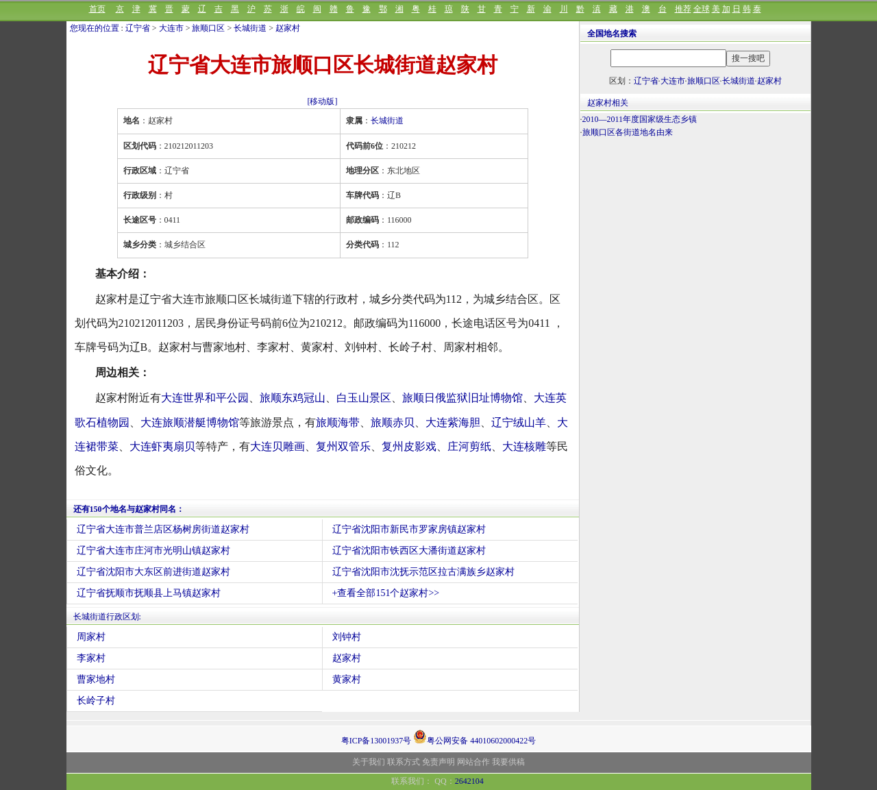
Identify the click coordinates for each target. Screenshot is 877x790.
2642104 (469, 781)
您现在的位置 (94, 28)
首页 (97, 9)
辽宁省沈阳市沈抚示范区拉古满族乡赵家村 (423, 572)
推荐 (683, 9)
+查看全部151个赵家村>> (386, 593)
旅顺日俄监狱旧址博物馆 (462, 398)
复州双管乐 (343, 446)
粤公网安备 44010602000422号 (474, 736)
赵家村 (287, 28)
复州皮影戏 (409, 446)
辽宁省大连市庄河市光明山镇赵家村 (153, 550)
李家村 (91, 658)
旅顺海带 (338, 422)
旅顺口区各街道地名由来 (627, 132)
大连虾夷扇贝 (162, 446)
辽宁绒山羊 (518, 422)
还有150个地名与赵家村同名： (128, 509)
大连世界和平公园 (205, 398)
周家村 (91, 637)
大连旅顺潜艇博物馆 (189, 422)
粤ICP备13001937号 (376, 740)
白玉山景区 (363, 398)
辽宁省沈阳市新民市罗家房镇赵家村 (409, 529)
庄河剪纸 (469, 446)
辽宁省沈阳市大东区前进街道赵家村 (153, 572)
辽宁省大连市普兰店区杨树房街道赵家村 (163, 529)
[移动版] (323, 101)
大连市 (171, 28)
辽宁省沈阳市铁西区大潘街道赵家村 (409, 550)
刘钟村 (346, 637)
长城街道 (250, 28)
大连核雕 (524, 446)
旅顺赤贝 (393, 422)
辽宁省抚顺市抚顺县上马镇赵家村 (149, 593)
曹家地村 (96, 679)
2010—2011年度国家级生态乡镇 (639, 119)
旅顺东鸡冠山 (292, 398)
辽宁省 (137, 28)
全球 (701, 9)
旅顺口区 (208, 28)
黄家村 (346, 679)
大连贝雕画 (277, 446)
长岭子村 (96, 700)
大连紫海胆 (452, 422)
